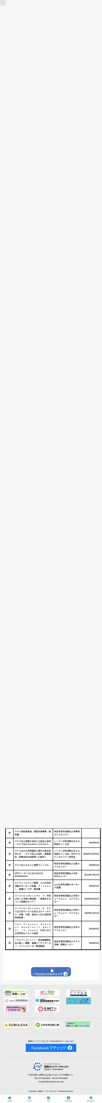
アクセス (29, 1099)
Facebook (68, 1099)
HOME (10, 1099)
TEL (48, 1099)
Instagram (90, 1099)
